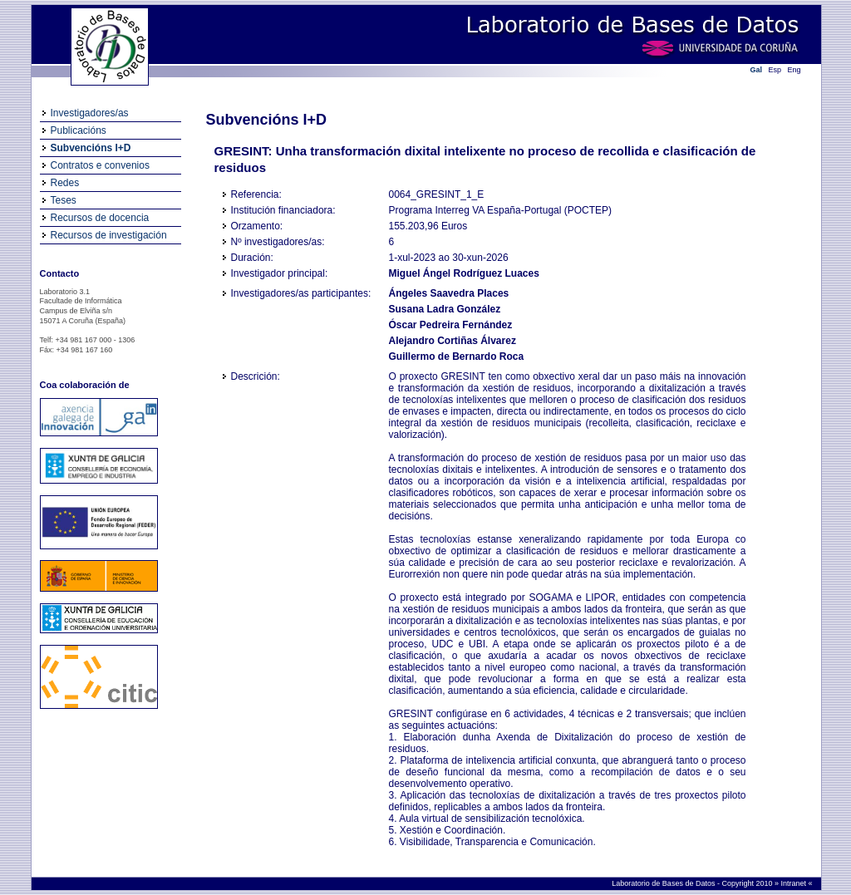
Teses (63, 200)
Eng (794, 70)
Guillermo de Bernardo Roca (456, 356)
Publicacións (78, 130)
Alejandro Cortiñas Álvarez (452, 341)
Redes (65, 183)
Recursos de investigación (109, 235)
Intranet (794, 883)
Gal (756, 70)
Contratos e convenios (100, 165)
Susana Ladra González (445, 309)
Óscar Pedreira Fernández (451, 325)
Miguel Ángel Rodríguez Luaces (464, 273)
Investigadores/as (90, 113)
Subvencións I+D (91, 148)
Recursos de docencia (100, 218)
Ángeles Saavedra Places (449, 293)
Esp (775, 70)
